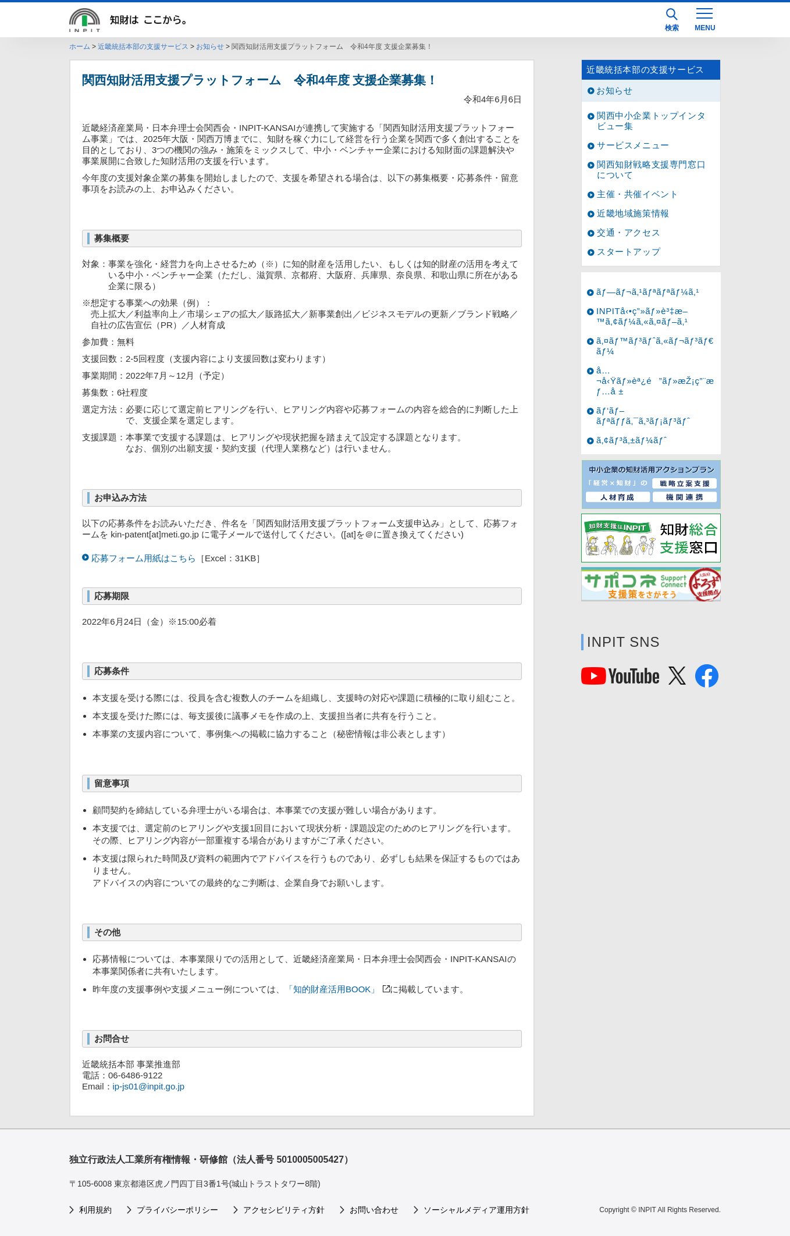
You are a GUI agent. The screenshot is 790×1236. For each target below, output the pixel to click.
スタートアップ (628, 252)
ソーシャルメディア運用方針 (476, 1210)
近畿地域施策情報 (633, 213)
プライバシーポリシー (177, 1210)
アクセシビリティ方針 (284, 1210)
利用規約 (95, 1210)
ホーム (79, 46)
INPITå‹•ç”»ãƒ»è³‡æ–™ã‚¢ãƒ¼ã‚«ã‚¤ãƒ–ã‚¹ (642, 316)
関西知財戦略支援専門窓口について (651, 169)
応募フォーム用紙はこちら (143, 558)
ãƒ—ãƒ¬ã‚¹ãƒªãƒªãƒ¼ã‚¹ (647, 292)
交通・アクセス (628, 232)
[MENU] (704, 18)
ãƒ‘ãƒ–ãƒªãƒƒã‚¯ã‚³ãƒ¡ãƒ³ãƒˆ (643, 415)
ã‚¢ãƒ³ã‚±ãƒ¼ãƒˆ (631, 440)
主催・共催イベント (637, 194)
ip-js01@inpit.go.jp (149, 1086)
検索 (672, 20)
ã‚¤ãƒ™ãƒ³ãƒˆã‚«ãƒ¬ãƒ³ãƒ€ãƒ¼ (655, 346)
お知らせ (210, 46)
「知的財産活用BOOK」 (331, 989)
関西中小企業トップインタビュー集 (651, 121)
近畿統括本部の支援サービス (143, 46)
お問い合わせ (374, 1210)
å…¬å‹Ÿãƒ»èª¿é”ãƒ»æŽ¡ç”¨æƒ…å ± (655, 380)
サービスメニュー (633, 145)
